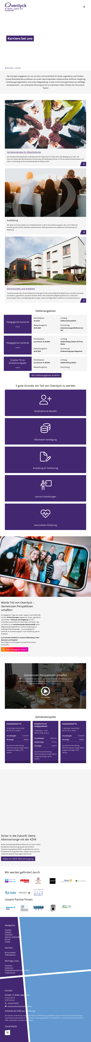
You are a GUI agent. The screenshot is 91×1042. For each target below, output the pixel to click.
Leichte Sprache (10, 973)
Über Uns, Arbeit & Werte (13, 937)
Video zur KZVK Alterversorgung (18, 858)
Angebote (8, 932)
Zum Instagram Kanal (16, 649)
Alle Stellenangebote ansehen (45, 375)
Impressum (8, 965)
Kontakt (7, 942)
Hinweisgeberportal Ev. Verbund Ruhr (17, 970)
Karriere (7, 939)
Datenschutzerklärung (53, 684)
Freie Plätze (8, 935)
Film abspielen (45, 692)
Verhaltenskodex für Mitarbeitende (24, 152)
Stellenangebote (10, 955)
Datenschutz (9, 968)
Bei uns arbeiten (10, 952)
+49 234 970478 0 (12, 1003)
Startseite (9, 68)
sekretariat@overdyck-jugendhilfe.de (18, 1006)
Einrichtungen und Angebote (21, 288)
